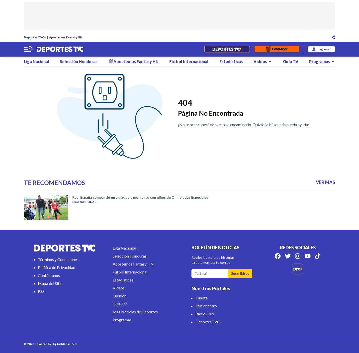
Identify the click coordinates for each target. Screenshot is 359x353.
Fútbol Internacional (188, 61)
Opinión (119, 295)
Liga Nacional (36, 61)
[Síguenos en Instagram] (298, 256)
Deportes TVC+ (35, 37)
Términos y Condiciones (58, 259)
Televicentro (206, 305)
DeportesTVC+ (208, 321)
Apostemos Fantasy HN (65, 37)
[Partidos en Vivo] (227, 49)
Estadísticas (231, 61)
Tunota (201, 297)
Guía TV (290, 61)
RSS (41, 291)
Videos (263, 61)
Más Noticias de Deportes (135, 311)
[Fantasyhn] (277, 49)
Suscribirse (240, 273)
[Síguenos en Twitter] (288, 256)
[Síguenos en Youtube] (308, 256)
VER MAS (325, 182)
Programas (322, 61)
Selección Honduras (78, 61)
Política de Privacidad (56, 267)
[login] (321, 49)
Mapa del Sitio (50, 283)
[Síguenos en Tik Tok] (318, 256)
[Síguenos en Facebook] (278, 256)
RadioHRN (204, 313)
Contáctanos (49, 275)
